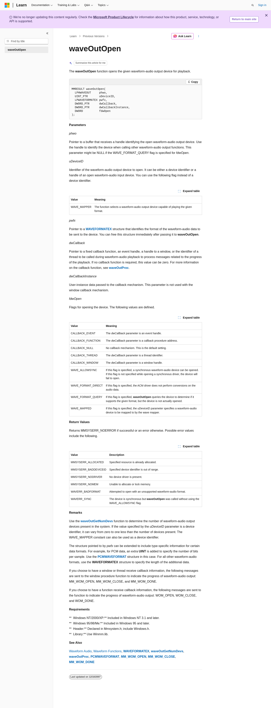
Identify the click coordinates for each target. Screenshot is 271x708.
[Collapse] (47, 33)
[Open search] (253, 5)
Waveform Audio (80, 651)
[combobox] (26, 41)
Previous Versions (93, 36)
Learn (73, 36)
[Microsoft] (7, 5)
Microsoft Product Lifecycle (113, 17)
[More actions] (198, 36)
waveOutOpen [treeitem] (17, 49)
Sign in (262, 5)
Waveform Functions (107, 651)
